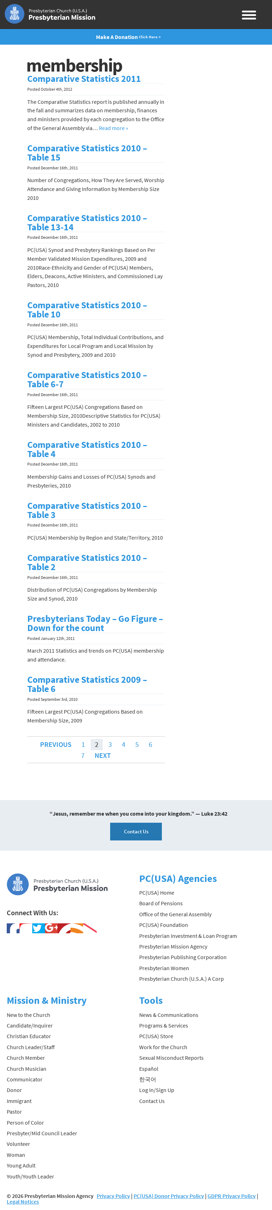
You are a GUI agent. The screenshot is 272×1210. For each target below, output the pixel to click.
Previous (56, 744)
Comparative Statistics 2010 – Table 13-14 (87, 222)
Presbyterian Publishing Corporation (183, 957)
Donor (14, 1089)
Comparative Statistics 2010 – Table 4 (87, 449)
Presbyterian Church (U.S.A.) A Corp (181, 978)
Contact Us (136, 831)
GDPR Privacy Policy (232, 1195)
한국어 (147, 1079)
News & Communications (168, 1014)
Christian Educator (29, 1036)
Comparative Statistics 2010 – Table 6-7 (87, 379)
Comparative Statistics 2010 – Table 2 (87, 562)
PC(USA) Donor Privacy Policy (169, 1195)
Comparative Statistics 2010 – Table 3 (87, 510)
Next (103, 755)
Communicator (24, 1079)
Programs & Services (163, 1025)
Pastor (14, 1111)
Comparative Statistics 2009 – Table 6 (87, 684)
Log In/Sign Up (156, 1089)
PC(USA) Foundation (163, 924)
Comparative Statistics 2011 (84, 78)
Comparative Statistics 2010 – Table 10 (87, 309)
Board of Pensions (161, 903)
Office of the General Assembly (175, 914)
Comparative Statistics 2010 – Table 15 (87, 152)
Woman (16, 1154)
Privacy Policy (113, 1195)
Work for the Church (163, 1047)
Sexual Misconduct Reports (171, 1057)
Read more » (113, 127)
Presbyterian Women (164, 968)
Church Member (26, 1057)
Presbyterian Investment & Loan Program (188, 935)
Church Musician (26, 1068)
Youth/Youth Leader (30, 1176)
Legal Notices (23, 1201)
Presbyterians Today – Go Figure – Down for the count (95, 623)
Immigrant (19, 1100)
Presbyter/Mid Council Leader (42, 1133)
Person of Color (25, 1122)
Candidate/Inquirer (30, 1025)
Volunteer (18, 1143)
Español (148, 1068)
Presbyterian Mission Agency (173, 946)
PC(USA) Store (156, 1036)
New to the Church (28, 1014)
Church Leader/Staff (31, 1047)
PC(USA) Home (156, 892)
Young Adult (21, 1165)
